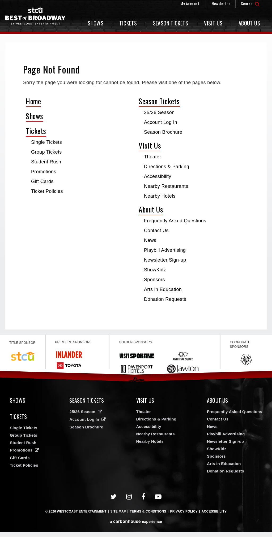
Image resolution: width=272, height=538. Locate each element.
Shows (95, 23)
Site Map (118, 513)
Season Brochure (163, 132)
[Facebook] (144, 498)
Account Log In (160, 122)
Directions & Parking (166, 166)
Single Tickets (46, 142)
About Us (249, 23)
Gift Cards (42, 181)
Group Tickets (46, 152)
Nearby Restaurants (166, 186)
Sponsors (154, 279)
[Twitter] (113, 498)
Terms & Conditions (148, 513)
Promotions (43, 171)
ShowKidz (155, 269)
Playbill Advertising (165, 250)
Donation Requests (165, 299)
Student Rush (46, 161)
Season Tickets (170, 23)
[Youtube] (158, 498)
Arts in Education (163, 289)
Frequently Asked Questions (175, 220)
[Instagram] (129, 498)
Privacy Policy (184, 513)
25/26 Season (159, 112)
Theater (152, 156)
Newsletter (221, 3)
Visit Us (213, 23)
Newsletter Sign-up (165, 260)
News (150, 240)
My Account (189, 3)
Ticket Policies (47, 191)
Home (33, 101)
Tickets (128, 23)
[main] (136, 186)
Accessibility (157, 176)
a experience (136, 522)
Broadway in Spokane (38, 17)
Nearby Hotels (160, 196)
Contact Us (156, 230)
